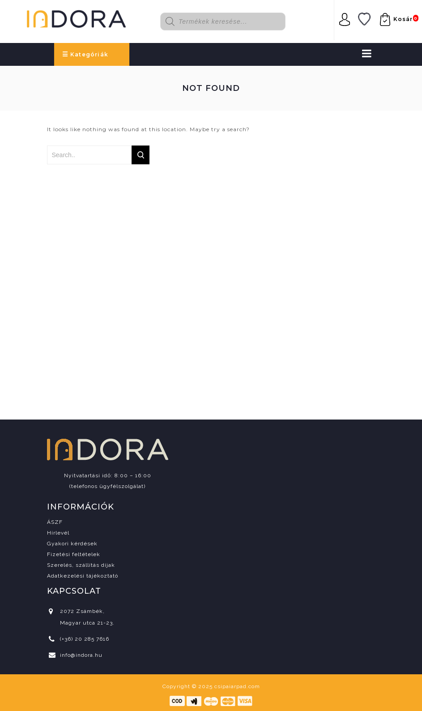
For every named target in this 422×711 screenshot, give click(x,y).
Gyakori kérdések (72, 543)
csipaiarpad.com (237, 686)
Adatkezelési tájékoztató (82, 576)
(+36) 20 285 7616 (84, 639)
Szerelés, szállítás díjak (81, 565)
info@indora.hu (81, 655)
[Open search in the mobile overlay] (229, 21)
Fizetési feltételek (73, 554)
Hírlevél (58, 533)
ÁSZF (55, 522)
